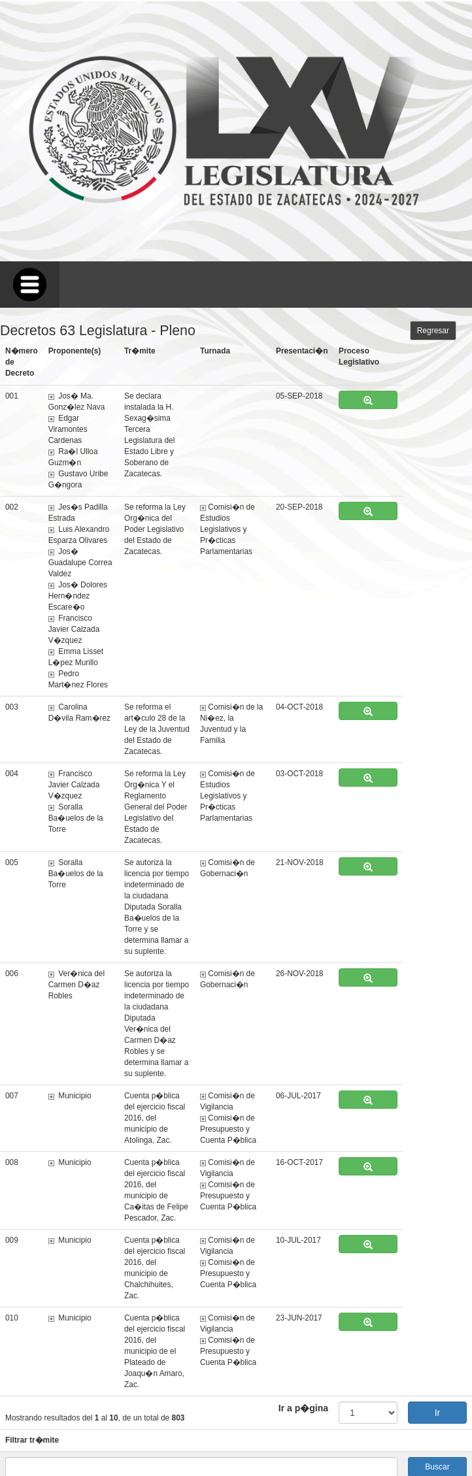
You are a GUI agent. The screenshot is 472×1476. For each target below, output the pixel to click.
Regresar (433, 330)
